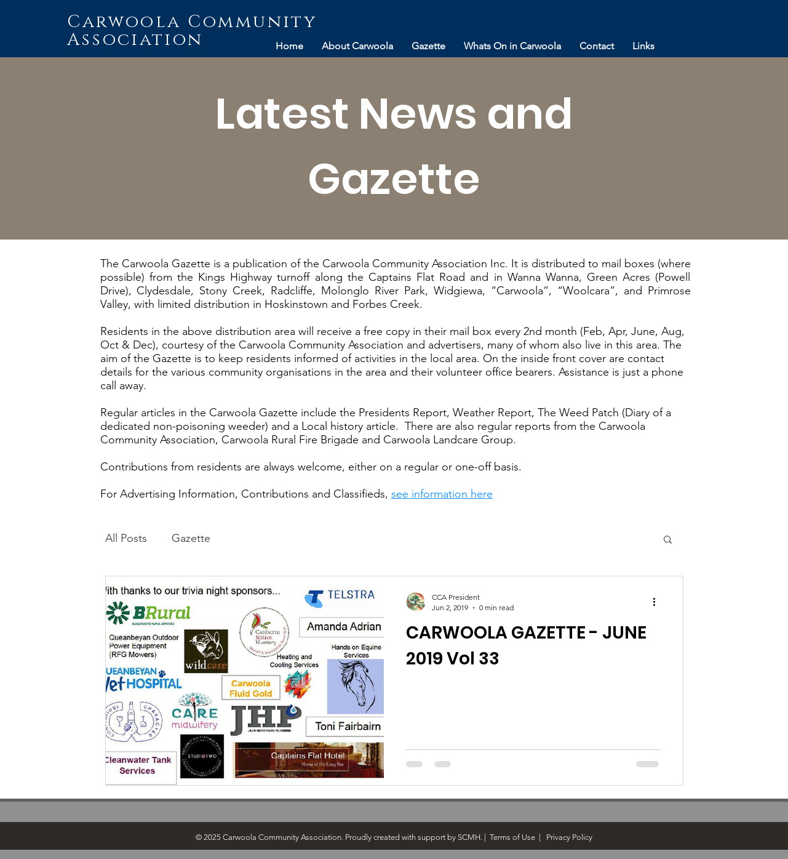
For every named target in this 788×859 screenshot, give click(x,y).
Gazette (191, 538)
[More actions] (658, 601)
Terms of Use (512, 837)
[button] (668, 540)
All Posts (126, 538)
